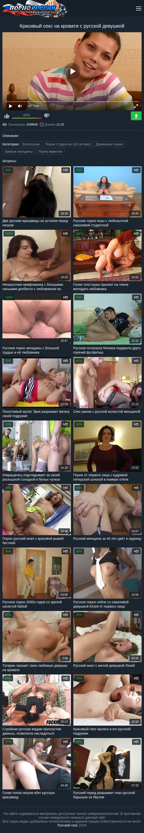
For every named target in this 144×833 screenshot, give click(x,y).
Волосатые (31, 144)
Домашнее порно (109, 144)
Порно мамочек (50, 151)
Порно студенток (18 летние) (68, 144)
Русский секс (68, 825)
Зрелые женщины (19, 151)
